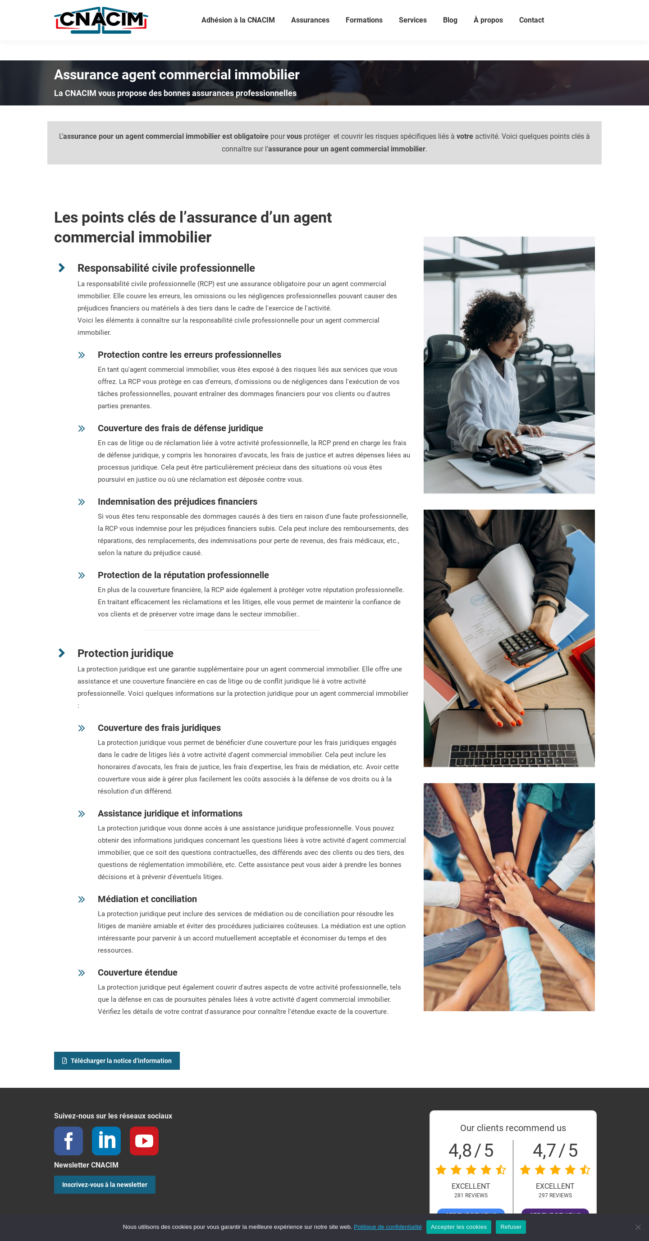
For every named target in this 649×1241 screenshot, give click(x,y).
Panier (403, 10)
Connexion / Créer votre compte (332, 10)
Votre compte (251, 10)
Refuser (510, 1226)
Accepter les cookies (459, 1226)
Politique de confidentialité (388, 1226)
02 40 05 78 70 (127, 10)
